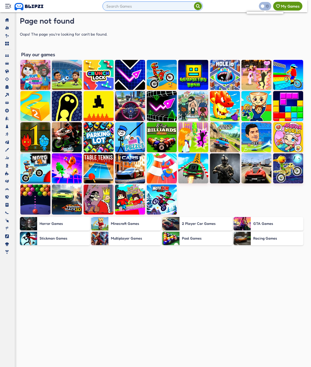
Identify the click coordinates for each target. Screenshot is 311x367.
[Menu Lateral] (8, 6)
